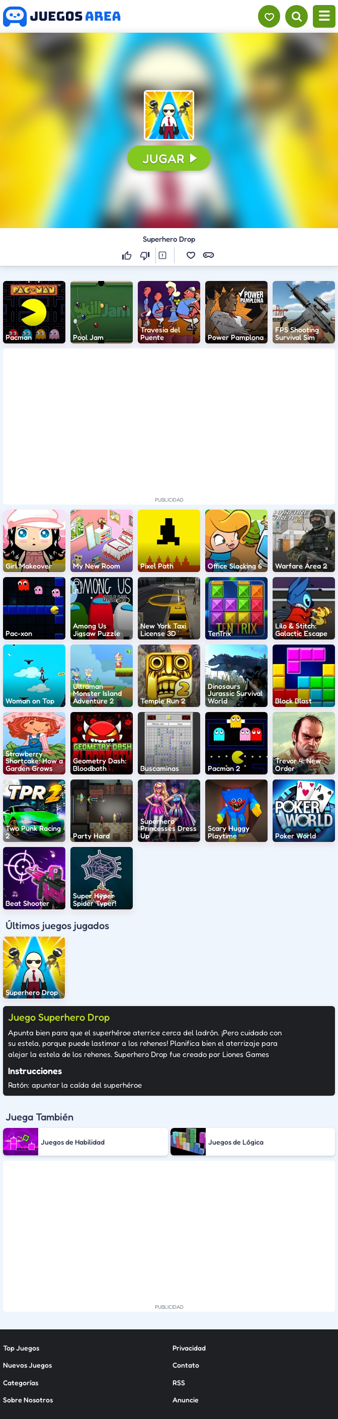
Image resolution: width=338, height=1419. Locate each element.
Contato (186, 1273)
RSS (179, 1291)
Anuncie (186, 1308)
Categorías (20, 1291)
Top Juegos (21, 1256)
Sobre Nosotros (28, 1308)
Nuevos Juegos (27, 1273)
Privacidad (189, 1256)
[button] (169, 115)
